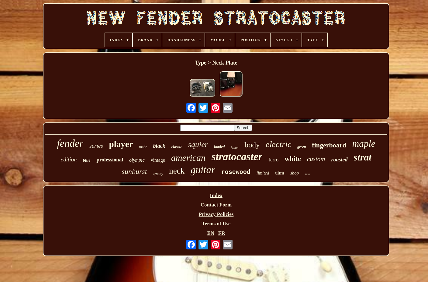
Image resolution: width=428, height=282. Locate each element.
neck (177, 170)
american (188, 158)
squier (198, 144)
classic (176, 146)
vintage (158, 160)
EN (210, 233)
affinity (158, 174)
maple (363, 143)
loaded (219, 146)
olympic (137, 160)
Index (216, 195)
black (159, 146)
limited (263, 173)
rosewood (235, 172)
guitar (203, 169)
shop (294, 173)
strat (363, 157)
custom (316, 159)
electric (278, 144)
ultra (279, 173)
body (252, 145)
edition (69, 159)
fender (70, 143)
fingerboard (329, 145)
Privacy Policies (216, 214)
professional (109, 160)
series (96, 146)
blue (87, 160)
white (293, 159)
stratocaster (237, 157)
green (301, 147)
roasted (339, 160)
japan (234, 147)
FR (221, 233)
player (121, 144)
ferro (273, 160)
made (143, 147)
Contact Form (216, 205)
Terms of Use (216, 224)
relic (307, 174)
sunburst (134, 171)
